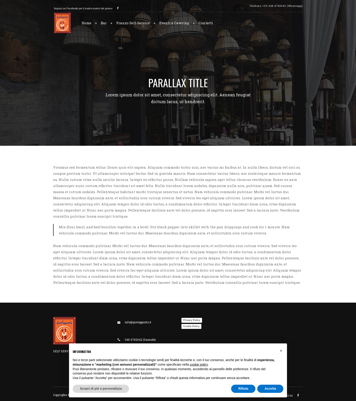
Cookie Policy (191, 326)
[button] (281, 350)
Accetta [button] (270, 388)
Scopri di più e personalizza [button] (101, 388)
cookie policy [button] (199, 364)
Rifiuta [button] (243, 388)
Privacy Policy (191, 320)
